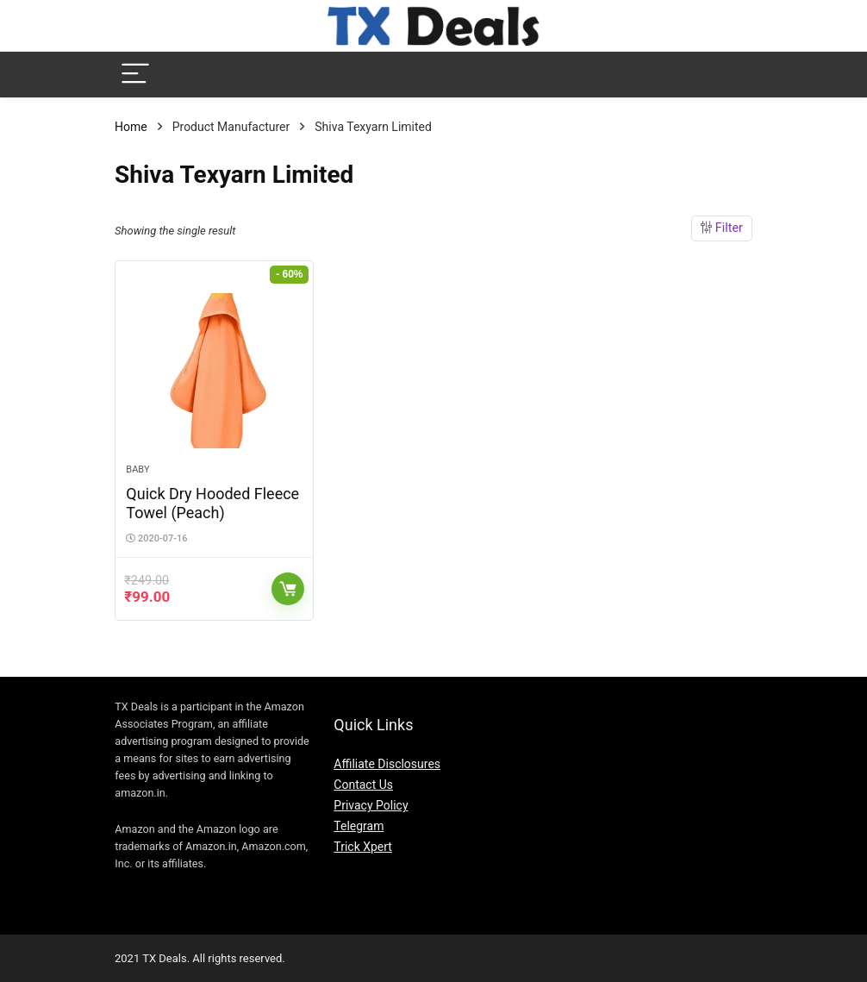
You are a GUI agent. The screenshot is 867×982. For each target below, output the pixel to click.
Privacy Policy (371, 805)
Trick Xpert (363, 847)
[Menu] (135, 74)
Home (131, 127)
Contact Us (363, 784)
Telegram (359, 826)
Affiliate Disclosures (387, 764)
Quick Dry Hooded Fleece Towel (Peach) (212, 503)
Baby (137, 469)
